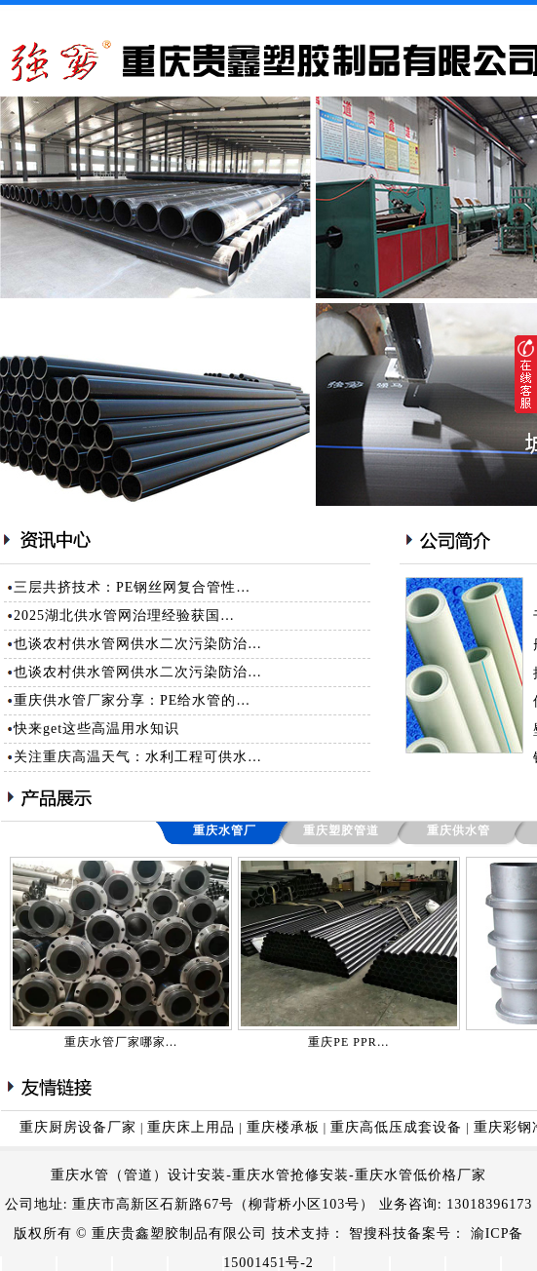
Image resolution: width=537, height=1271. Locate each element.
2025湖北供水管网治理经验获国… (124, 615)
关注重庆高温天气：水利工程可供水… (138, 757)
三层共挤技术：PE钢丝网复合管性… (132, 587)
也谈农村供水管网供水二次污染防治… (138, 643)
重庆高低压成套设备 (396, 1127)
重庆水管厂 (224, 830)
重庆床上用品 (191, 1127)
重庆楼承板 (283, 1127)
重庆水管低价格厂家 (420, 1175)
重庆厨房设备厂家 (77, 1127)
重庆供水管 (458, 830)
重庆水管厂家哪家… (121, 1042)
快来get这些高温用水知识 (96, 728)
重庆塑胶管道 (341, 830)
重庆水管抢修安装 (290, 1175)
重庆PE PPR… (348, 1042)
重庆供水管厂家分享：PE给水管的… (132, 700)
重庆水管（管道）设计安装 (138, 1175)
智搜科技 (378, 1233)
